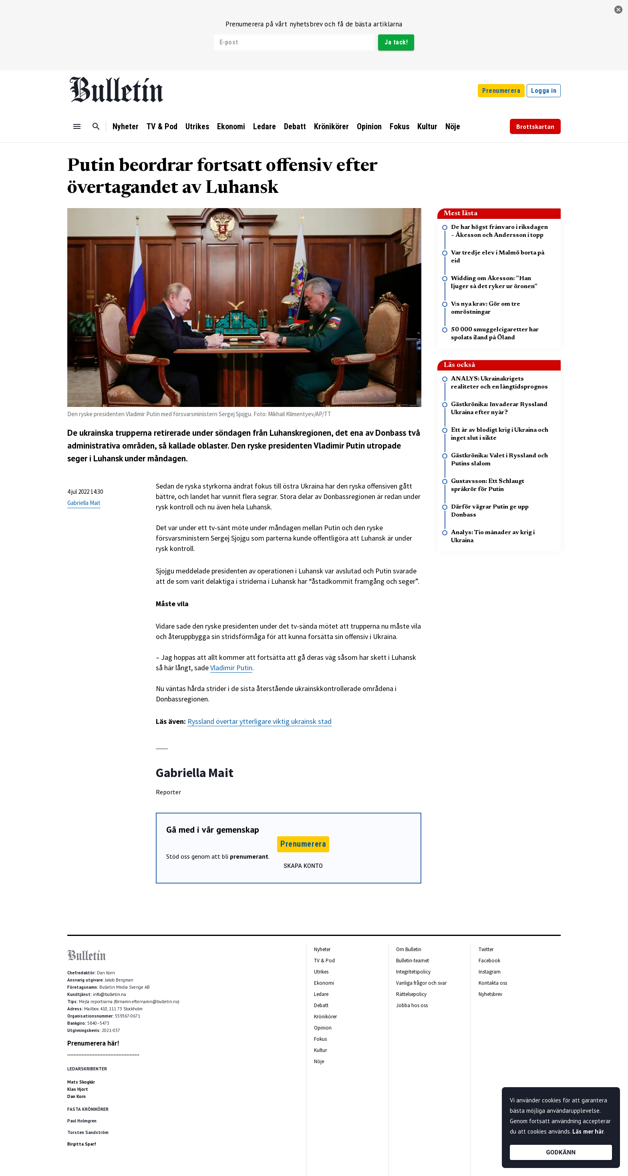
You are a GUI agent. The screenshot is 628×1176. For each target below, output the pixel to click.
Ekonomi (231, 126)
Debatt (295, 126)
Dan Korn (76, 1096)
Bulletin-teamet (412, 960)
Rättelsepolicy (411, 994)
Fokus (399, 126)
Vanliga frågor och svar (421, 983)
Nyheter (126, 126)
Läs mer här (588, 1131)
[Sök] (96, 126)
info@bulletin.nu (109, 994)
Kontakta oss (493, 983)
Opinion (369, 126)
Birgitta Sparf (81, 1144)
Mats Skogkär (81, 1082)
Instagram (490, 971)
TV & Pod (162, 126)
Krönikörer (331, 126)
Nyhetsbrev (490, 994)
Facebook (489, 960)
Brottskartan (535, 126)
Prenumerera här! (93, 1043)
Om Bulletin (408, 949)
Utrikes (197, 126)
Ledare (264, 126)
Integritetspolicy (413, 971)
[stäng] (618, 9)
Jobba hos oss (412, 1005)
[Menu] (77, 126)
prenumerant (249, 856)
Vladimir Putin (231, 667)
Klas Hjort (77, 1089)
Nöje (452, 126)
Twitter (486, 949)
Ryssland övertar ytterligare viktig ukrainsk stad (259, 721)
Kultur (427, 126)
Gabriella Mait (84, 503)
